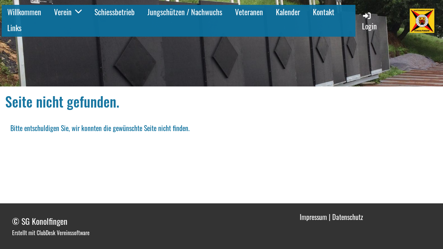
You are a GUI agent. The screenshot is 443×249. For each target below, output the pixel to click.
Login (369, 21)
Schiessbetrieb (114, 11)
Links (14, 27)
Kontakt (323, 11)
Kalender (288, 11)
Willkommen (24, 11)
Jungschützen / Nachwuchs (184, 11)
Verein (68, 11)
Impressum (313, 217)
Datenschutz (347, 217)
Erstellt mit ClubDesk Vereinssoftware (51, 233)
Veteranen (249, 11)
